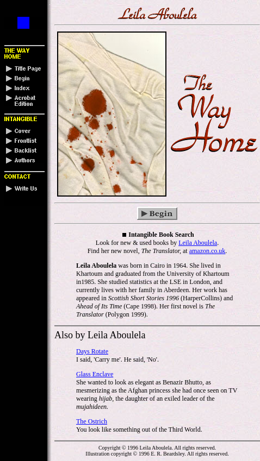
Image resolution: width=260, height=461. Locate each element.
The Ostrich (91, 421)
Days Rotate (92, 351)
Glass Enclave (94, 374)
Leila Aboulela (197, 243)
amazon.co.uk (207, 251)
